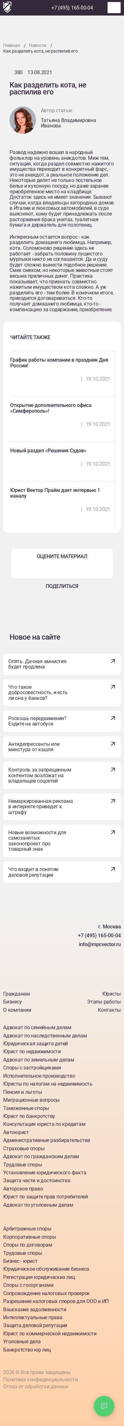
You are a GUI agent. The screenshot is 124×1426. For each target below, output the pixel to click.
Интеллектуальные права (32, 1317)
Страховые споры (23, 1148)
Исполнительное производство (39, 1076)
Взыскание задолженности (34, 1310)
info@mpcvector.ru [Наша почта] (100, 944)
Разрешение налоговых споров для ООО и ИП (56, 1301)
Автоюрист (16, 1132)
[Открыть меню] (114, 7)
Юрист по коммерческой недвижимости (50, 1334)
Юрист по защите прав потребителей (45, 1197)
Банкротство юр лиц (27, 1350)
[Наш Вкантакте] (32, 974)
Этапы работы (104, 1002)
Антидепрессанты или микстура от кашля (33, 747)
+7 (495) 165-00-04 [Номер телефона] (72, 8)
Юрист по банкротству (29, 1116)
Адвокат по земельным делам (38, 1060)
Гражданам (16, 994)
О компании (17, 1010)
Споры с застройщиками (32, 1068)
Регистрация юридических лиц (39, 1277)
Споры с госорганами (28, 1285)
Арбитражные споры (27, 1229)
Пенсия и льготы (22, 1092)
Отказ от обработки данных (36, 1387)
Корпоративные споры (29, 1237)
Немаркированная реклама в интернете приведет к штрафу (40, 806)
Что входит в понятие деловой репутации (33, 872)
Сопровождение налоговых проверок (46, 1293)
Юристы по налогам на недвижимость (47, 1084)
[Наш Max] (43, 7)
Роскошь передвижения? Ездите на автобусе (37, 721)
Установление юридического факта (44, 1173)
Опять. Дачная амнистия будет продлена (37, 664)
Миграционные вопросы (31, 1100)
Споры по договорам (27, 1245)
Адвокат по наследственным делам (45, 1036)
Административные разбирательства (46, 1140)
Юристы (111, 994)
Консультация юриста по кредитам (44, 1124)
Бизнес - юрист (20, 1261)
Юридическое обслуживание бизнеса (46, 1269)
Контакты (109, 1010)
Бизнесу (12, 1002)
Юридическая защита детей (35, 1044)
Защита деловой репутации (35, 1325)
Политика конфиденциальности (40, 1380)
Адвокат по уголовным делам (38, 1205)
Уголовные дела (22, 1342)
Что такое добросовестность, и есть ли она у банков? (38, 692)
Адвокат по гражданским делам (41, 1156)
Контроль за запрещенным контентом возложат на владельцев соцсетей (39, 775)
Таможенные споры (26, 1108)
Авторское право (23, 1189)
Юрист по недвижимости (32, 1052)
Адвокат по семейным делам (37, 1027)
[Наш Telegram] (31, 7)
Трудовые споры (22, 1165)
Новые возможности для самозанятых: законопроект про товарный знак (37, 840)
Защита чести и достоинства (36, 1181)
